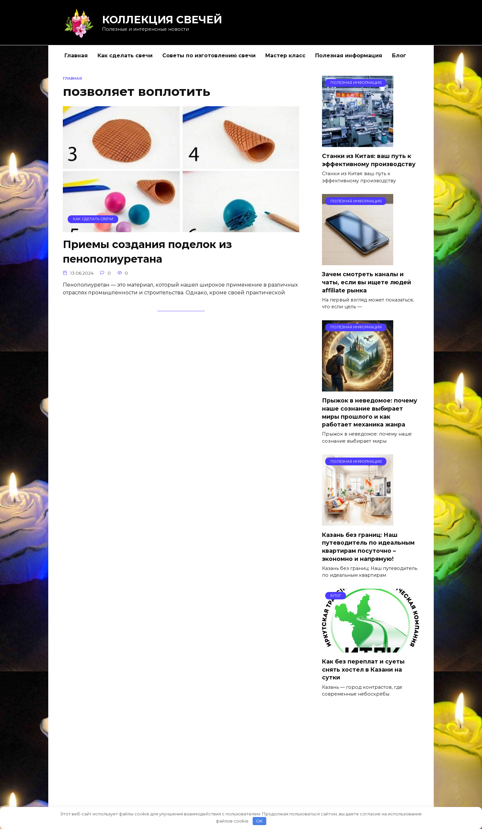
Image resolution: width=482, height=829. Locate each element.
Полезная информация (348, 55)
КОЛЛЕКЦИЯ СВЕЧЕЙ (162, 19)
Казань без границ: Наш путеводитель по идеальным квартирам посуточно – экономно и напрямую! (368, 546)
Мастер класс (285, 55)
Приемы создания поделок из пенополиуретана (147, 251)
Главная (76, 55)
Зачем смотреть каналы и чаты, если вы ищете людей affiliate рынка (366, 282)
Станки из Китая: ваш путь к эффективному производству (369, 160)
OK (259, 820)
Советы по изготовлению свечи (209, 55)
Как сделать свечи (125, 55)
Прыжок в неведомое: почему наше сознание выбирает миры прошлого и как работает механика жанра (369, 412)
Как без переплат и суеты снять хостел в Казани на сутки (363, 669)
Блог (399, 55)
